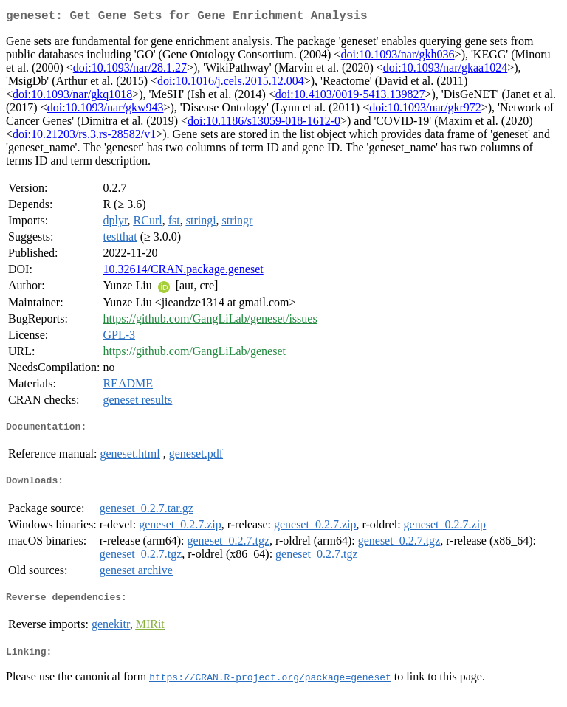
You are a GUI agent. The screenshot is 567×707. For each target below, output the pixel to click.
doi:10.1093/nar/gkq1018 (72, 97)
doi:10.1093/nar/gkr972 (425, 110)
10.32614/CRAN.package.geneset (183, 272)
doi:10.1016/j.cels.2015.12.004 (230, 83)
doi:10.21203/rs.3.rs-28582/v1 (84, 137)
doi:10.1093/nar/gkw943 (105, 110)
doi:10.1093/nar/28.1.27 (130, 70)
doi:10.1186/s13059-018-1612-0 (264, 123)
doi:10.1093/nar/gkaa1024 (445, 70)
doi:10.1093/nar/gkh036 (397, 57)
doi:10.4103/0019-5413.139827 (350, 97)
